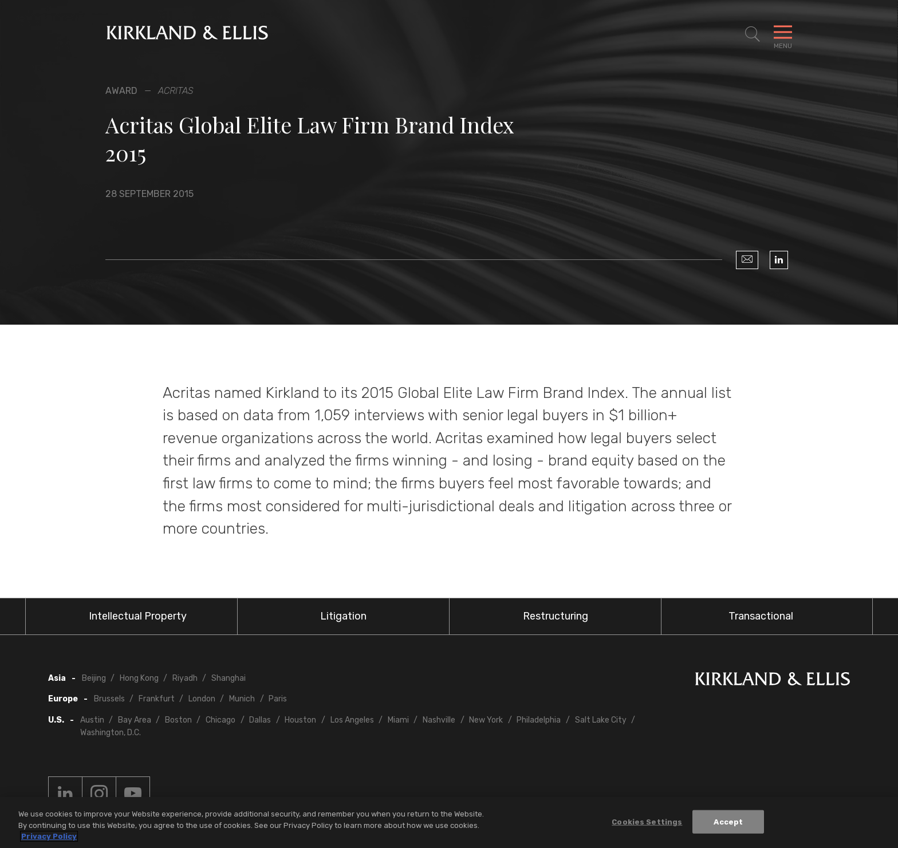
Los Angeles (352, 720)
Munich (242, 699)
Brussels (109, 699)
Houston (300, 720)
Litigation (343, 616)
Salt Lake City (601, 720)
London (201, 699)
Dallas (260, 720)
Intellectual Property (138, 616)
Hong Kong (139, 678)
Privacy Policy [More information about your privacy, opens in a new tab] (49, 836)
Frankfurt (157, 699)
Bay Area (134, 720)
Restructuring (555, 616)
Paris (278, 699)
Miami (398, 720)
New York (486, 720)
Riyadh (185, 678)
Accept (728, 821)
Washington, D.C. (110, 732)
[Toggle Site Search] (752, 34)
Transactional (760, 616)
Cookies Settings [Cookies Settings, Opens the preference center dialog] (647, 821)
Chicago (220, 720)
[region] (449, 822)
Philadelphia (539, 720)
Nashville (439, 720)
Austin (92, 720)
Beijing (94, 678)
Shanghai (228, 678)
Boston (178, 720)
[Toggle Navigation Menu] (783, 34)
